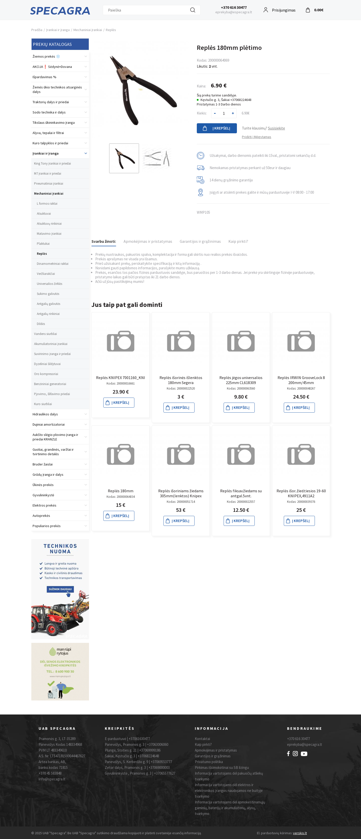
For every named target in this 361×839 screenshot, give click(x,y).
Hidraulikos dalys (45, 414)
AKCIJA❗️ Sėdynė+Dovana (52, 66)
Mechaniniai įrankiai (87, 30)
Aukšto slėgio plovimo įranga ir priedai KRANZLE (55, 436)
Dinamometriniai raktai (52, 264)
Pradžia (36, 30)
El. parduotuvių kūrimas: (275, 833)
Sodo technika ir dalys (49, 112)
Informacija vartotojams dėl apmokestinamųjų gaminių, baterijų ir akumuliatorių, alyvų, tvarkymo (230, 808)
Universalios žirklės (49, 284)
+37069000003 (159, 767)
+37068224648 (148, 756)
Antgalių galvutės (48, 304)
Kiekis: (202, 113)
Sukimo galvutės (48, 294)
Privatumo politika (209, 761)
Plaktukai (43, 244)
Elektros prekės (44, 505)
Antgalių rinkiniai (48, 314)
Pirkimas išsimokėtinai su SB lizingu (222, 767)
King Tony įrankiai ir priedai (52, 163)
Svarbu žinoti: (104, 241)
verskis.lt (300, 833)
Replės (111, 30)
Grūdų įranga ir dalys (48, 474)
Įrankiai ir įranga (58, 30)
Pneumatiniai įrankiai (48, 183)
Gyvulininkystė (43, 495)
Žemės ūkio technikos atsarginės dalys (57, 89)
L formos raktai (47, 203)
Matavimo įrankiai (49, 233)
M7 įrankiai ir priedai (47, 173)
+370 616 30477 (234, 7)
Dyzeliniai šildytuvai (47, 364)
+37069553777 (161, 761)
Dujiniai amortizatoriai (49, 424)
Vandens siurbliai (45, 334)
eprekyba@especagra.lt (233, 12)
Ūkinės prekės (43, 485)
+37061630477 (139, 738)
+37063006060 (157, 744)
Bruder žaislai (43, 464)
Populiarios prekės (47, 526)
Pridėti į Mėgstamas (256, 137)
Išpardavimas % (44, 77)
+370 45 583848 (50, 773)
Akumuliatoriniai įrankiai (50, 344)
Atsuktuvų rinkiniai (49, 223)
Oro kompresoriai (46, 374)
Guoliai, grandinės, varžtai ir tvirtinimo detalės (53, 451)
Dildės (41, 324)
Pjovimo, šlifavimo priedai (52, 394)
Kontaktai (202, 738)
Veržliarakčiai (46, 274)
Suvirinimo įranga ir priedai (52, 354)
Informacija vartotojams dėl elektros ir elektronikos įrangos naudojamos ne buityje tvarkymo (229, 790)
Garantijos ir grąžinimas (200, 241)
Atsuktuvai (44, 213)
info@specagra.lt (52, 779)
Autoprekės (41, 515)
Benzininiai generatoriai (50, 384)
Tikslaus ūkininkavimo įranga (54, 122)
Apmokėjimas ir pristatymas (148, 241)
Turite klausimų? (263, 128)
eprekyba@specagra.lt (304, 744)
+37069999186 (149, 750)
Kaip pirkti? (238, 241)
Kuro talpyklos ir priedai (50, 143)
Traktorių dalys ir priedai (51, 102)
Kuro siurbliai (43, 404)
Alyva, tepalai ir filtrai (48, 133)
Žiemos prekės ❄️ (46, 56)
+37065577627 (164, 773)
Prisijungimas (284, 9)
